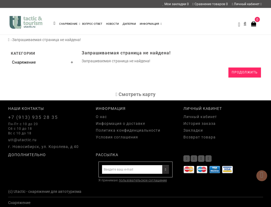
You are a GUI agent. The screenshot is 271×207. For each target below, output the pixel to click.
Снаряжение (69, 23)
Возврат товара (199, 137)
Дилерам (129, 23)
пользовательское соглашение (143, 180)
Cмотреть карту (135, 94)
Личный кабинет (247, 4)
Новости (112, 23)
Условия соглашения (117, 137)
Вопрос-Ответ (92, 23)
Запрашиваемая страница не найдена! (46, 40)
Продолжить (245, 72)
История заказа (199, 123)
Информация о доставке (120, 123)
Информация (151, 23)
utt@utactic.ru (22, 140)
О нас (101, 117)
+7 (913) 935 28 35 (33, 117)
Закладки (193, 130)
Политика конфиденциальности (128, 130)
